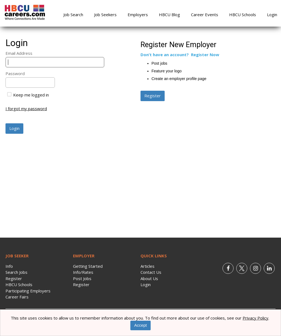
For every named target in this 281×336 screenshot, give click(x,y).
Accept (140, 325)
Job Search (73, 14)
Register (13, 278)
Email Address (18, 53)
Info (9, 266)
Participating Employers (27, 291)
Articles (147, 266)
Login (272, 14)
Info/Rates (83, 272)
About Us (149, 278)
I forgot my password (26, 108)
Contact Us (150, 272)
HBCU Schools (242, 14)
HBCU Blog (169, 14)
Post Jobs (82, 278)
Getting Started (88, 266)
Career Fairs (17, 297)
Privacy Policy (255, 318)
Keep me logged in (28, 95)
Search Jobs (16, 272)
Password (15, 73)
